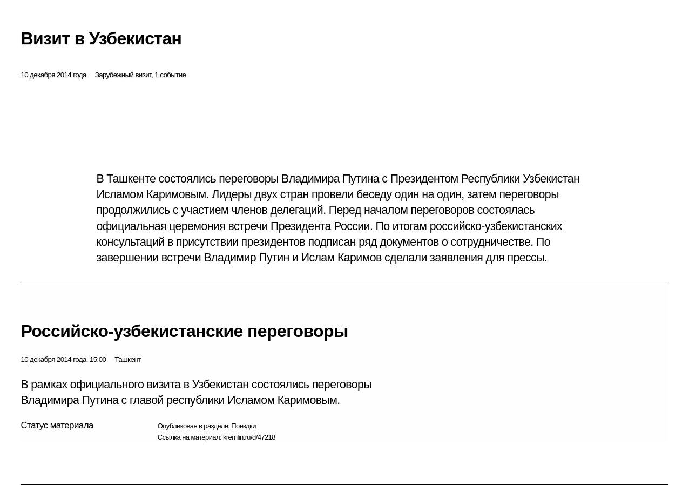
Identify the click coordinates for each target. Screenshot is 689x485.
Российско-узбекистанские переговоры (184, 331)
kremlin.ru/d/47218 (249, 437)
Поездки (243, 426)
